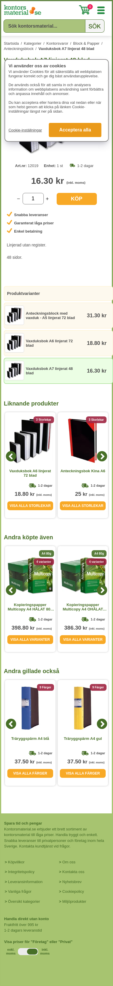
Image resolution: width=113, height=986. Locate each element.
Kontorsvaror (57, 43)
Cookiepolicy (73, 891)
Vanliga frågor (19, 891)
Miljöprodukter (74, 901)
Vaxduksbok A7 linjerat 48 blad (66, 48)
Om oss (68, 862)
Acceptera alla (75, 129)
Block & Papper (86, 43)
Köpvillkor (16, 862)
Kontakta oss (73, 872)
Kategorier (32, 43)
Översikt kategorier (24, 901)
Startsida (11, 43)
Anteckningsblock (18, 48)
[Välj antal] (33, 198)
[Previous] (11, 456)
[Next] (102, 456)
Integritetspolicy (21, 872)
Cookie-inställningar (25, 130)
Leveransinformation (25, 882)
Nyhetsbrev (72, 882)
